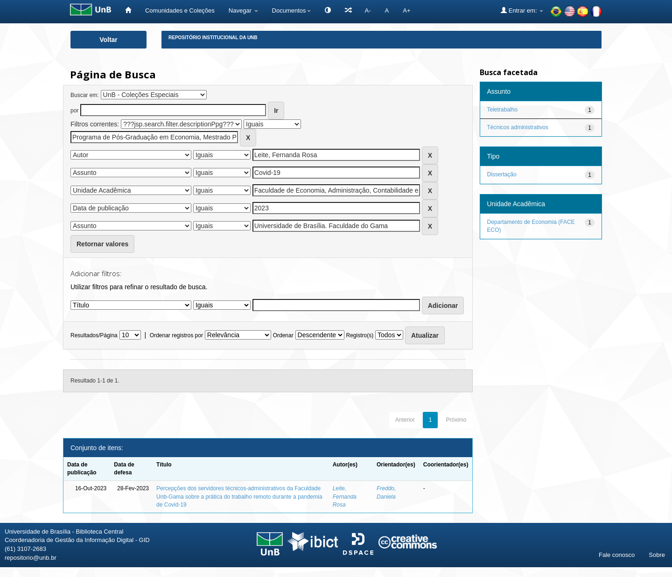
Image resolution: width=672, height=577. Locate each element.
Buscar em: (84, 95)
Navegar (243, 10)
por (74, 110)
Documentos (291, 10)
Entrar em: (522, 10)
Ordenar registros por (176, 335)
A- (368, 10)
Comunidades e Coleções (180, 10)
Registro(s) (359, 335)
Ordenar (283, 335)
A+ (406, 10)
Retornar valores (102, 244)
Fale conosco (617, 554)
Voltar (108, 39)
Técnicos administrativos (517, 127)
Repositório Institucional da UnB (213, 37)
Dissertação (502, 174)
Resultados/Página (94, 335)
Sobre (657, 554)
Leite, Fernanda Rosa (345, 496)
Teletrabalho (502, 109)
